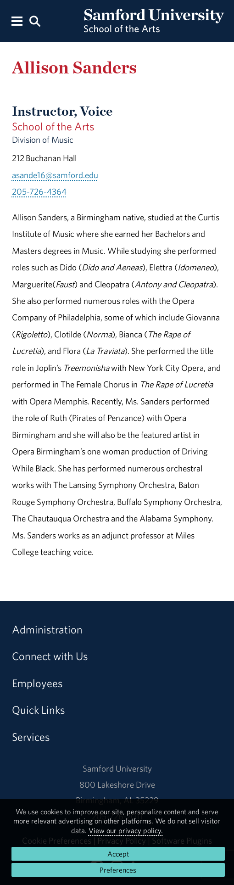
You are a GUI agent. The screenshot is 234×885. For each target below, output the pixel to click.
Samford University (117, 768)
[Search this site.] (35, 20)
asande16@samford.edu (55, 174)
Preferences (118, 869)
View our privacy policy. (126, 830)
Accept (118, 853)
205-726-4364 (39, 191)
